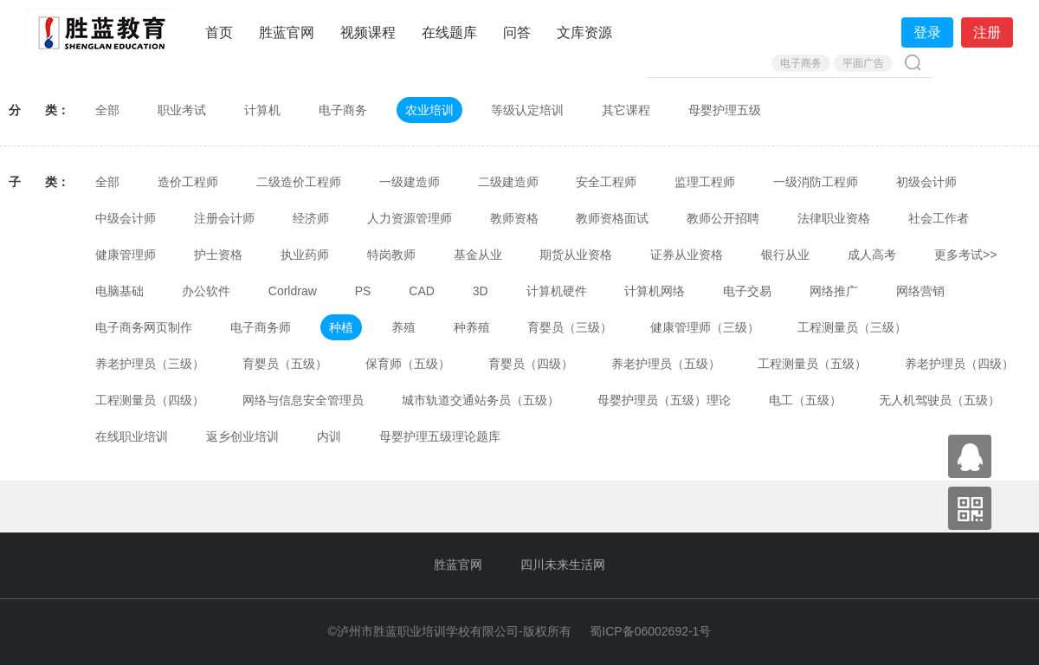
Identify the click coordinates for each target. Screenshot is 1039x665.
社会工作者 (938, 218)
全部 (107, 110)
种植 (341, 327)
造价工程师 (188, 182)
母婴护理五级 (724, 110)
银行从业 (785, 254)
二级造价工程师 (298, 182)
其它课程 (626, 110)
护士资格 (218, 254)
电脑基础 (119, 291)
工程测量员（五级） (812, 364)
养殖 (403, 327)
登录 (927, 32)
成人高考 (872, 254)
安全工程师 (606, 182)
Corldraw (292, 291)
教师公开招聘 (723, 218)
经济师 (311, 218)
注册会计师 (224, 218)
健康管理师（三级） (704, 327)
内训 (329, 436)
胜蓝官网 (286, 32)
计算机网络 (654, 291)
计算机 (262, 110)
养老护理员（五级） (665, 364)
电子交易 (747, 291)
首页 (219, 32)
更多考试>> (965, 254)
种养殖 (472, 327)
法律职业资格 (833, 218)
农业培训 (429, 110)
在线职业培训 (131, 436)
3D (480, 291)
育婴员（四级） (530, 364)
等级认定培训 (527, 110)
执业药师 (305, 254)
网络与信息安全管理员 (303, 400)
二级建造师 (508, 182)
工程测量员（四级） (149, 400)
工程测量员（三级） (852, 327)
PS (363, 291)
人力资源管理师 (409, 218)
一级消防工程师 (815, 182)
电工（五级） (805, 400)
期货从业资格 (575, 254)
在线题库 (449, 32)
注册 (987, 32)
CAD (422, 291)
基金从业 (478, 254)
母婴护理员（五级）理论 (664, 400)
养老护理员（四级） (959, 364)
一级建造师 (409, 182)
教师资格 (514, 218)
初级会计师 (926, 182)
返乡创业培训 (242, 436)
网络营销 (920, 291)
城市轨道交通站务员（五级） (480, 400)
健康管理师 (125, 254)
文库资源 (584, 32)
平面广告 (863, 63)
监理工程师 (704, 182)
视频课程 (368, 32)
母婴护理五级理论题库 (439, 436)
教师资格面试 (612, 218)
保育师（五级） (407, 364)
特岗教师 (391, 254)
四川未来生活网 (562, 564)
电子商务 (801, 63)
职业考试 (182, 110)
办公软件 (206, 291)
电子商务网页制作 (143, 327)
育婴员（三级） (569, 327)
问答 (517, 32)
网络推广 (834, 291)
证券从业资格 (686, 254)
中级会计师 (125, 218)
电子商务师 (260, 327)
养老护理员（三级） (149, 364)
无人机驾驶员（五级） (939, 400)
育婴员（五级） (284, 364)
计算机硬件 (556, 291)
